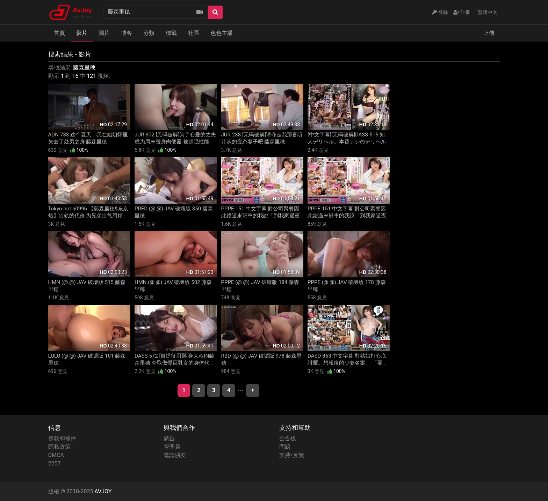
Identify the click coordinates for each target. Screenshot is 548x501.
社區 (193, 33)
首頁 (59, 33)
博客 (126, 33)
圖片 (104, 33)
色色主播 (221, 33)
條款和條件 (62, 438)
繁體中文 (487, 12)
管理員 (172, 446)
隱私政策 (59, 446)
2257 (54, 463)
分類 (148, 33)
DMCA (56, 455)
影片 (81, 33)
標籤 (171, 33)
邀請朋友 (175, 455)
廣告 (169, 438)
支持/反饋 (291, 455)
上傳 (489, 33)
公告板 (287, 438)
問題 (284, 446)
